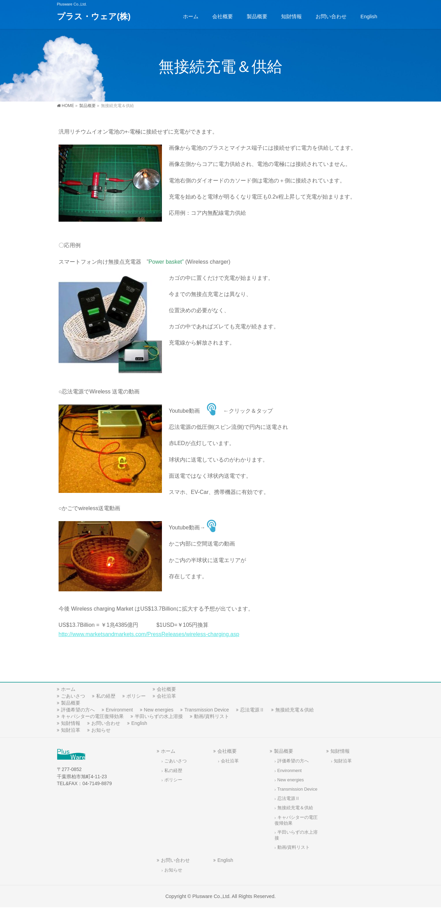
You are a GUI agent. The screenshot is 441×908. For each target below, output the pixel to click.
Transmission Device (206, 709)
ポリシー (136, 696)
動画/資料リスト (211, 716)
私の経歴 (105, 696)
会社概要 (166, 689)
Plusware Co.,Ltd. (211, 896)
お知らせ (101, 730)
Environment (119, 709)
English (139, 723)
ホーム (68, 689)
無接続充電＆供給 (294, 709)
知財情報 (70, 723)
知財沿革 (70, 730)
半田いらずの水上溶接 (159, 716)
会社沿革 (166, 696)
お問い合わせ (105, 723)
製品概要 (70, 703)
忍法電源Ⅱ (252, 709)
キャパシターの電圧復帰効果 (92, 716)
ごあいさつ (73, 696)
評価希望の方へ (78, 709)
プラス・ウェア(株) (94, 16)
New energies (159, 709)
